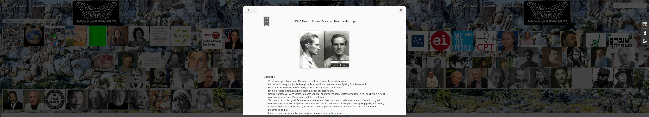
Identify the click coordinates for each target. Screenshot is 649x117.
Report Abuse (344, 115)
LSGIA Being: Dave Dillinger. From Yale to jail (324, 21)
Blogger (335, 115)
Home (21, 13)
